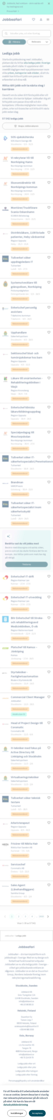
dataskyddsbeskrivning (15, 1105)
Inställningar (17, 1113)
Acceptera (37, 1113)
